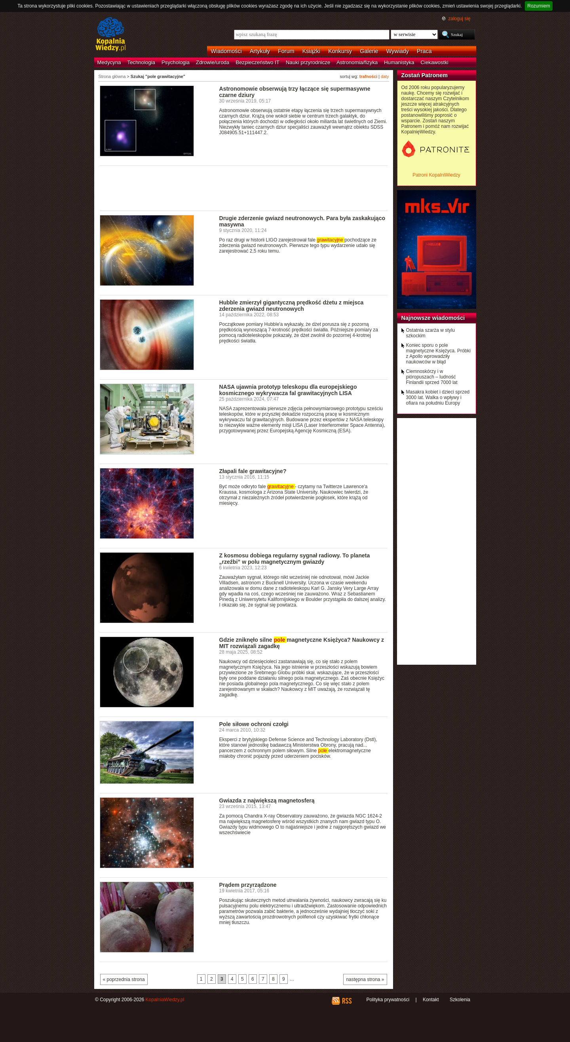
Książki (311, 51)
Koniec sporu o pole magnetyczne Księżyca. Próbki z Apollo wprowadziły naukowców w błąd (438, 353)
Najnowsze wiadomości (433, 318)
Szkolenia (460, 999)
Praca (424, 51)
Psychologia (176, 62)
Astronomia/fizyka (357, 62)
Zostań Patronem (424, 75)
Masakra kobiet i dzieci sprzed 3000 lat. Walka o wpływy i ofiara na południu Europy (438, 397)
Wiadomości (226, 51)
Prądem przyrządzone (248, 885)
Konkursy (340, 51)
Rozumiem (538, 6)
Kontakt (431, 999)
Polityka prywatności (387, 999)
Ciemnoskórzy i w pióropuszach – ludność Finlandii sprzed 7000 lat (432, 377)
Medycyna (109, 62)
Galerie (369, 51)
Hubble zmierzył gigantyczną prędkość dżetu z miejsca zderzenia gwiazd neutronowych (291, 305)
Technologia (141, 62)
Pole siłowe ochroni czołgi (254, 724)
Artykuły (260, 51)
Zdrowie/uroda (212, 62)
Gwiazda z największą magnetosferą (267, 800)
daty (385, 76)
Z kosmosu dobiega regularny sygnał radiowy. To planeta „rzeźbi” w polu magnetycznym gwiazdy (294, 558)
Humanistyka (399, 62)
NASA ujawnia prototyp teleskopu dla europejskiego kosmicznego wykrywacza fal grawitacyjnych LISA (288, 390)
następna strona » (365, 979)
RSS (346, 1001)
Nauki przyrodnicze (308, 62)
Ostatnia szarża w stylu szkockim (430, 332)
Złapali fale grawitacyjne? (253, 471)
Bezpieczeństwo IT (257, 62)
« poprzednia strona (124, 979)
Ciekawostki (434, 62)
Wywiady (397, 51)
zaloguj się (459, 18)
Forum (286, 51)
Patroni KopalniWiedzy (436, 175)
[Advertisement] (244, 187)
